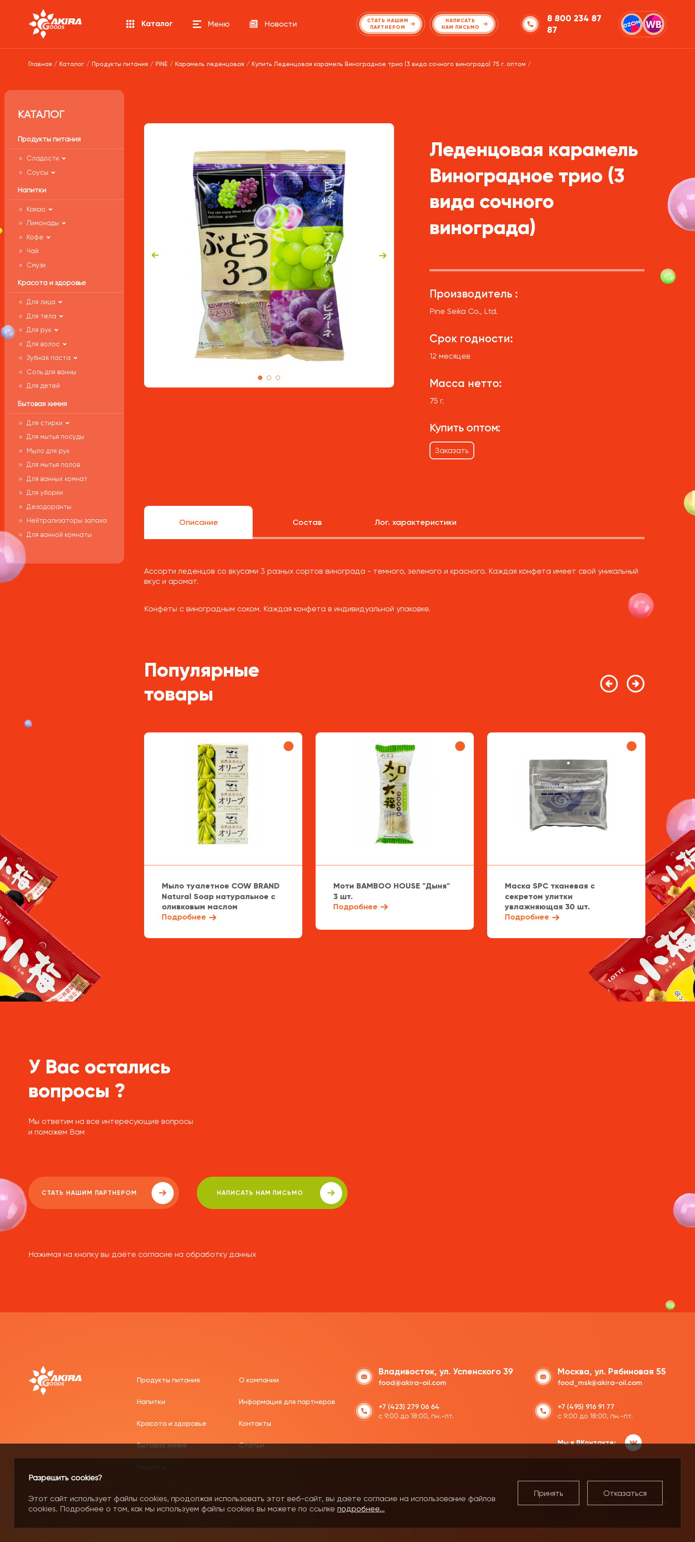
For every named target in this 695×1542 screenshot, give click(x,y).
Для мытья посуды (55, 437)
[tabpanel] (269, 255)
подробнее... (361, 1508)
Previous (155, 255)
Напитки (151, 1401)
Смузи (36, 265)
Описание (198, 522)
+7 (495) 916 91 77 (586, 1406)
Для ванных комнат (57, 479)
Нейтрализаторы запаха (67, 520)
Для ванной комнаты (59, 535)
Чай (33, 251)
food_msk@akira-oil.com (600, 1382)
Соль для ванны (51, 372)
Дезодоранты (49, 507)
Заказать (452, 450)
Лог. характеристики (416, 522)
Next (383, 255)
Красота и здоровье (172, 1423)
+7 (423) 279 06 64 (409, 1406)
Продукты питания (168, 1380)
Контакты (255, 1423)
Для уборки (45, 493)
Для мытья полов (53, 465)
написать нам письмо (279, 1193)
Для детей (43, 386)
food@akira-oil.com (412, 1382)
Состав (307, 522)
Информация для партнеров (287, 1401)
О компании (259, 1380)
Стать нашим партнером (108, 1193)
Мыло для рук (48, 451)
